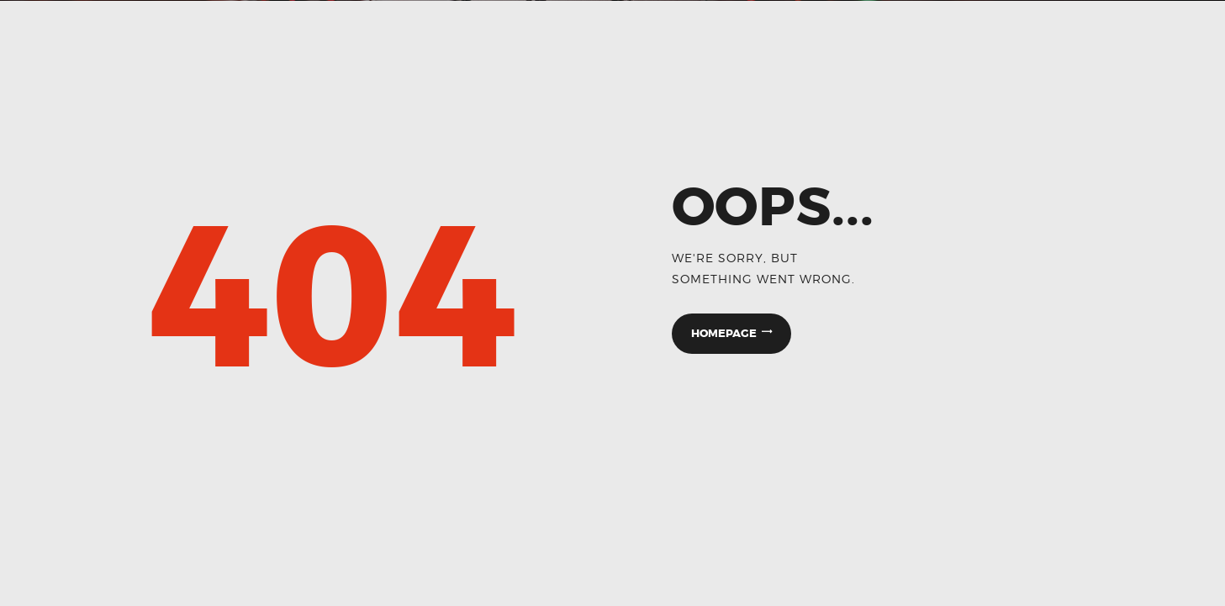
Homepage (724, 333)
